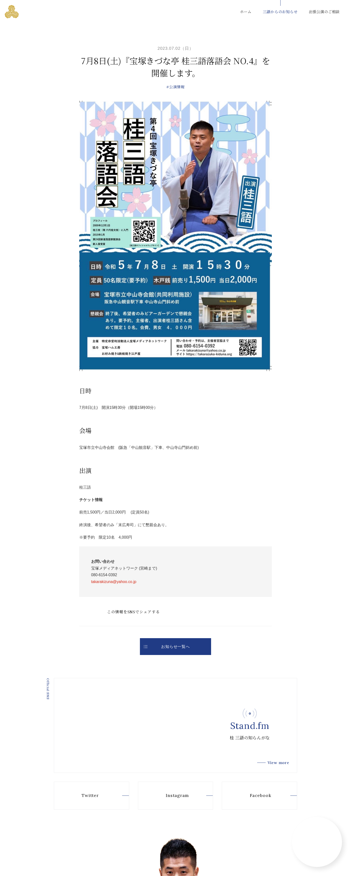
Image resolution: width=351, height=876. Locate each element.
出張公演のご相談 (324, 11)
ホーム (246, 11)
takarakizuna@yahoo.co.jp (113, 582)
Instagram (169, 795)
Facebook (252, 795)
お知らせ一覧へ (167, 646)
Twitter (81, 795)
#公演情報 (175, 86)
